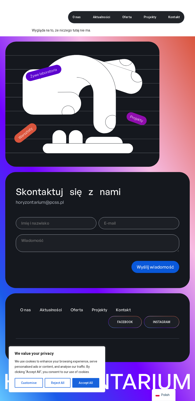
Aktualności (101, 17)
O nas (77, 17)
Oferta (127, 17)
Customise (29, 383)
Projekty (150, 17)
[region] (57, 369)
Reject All (57, 383)
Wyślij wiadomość (155, 267)
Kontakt (174, 17)
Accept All (86, 383)
